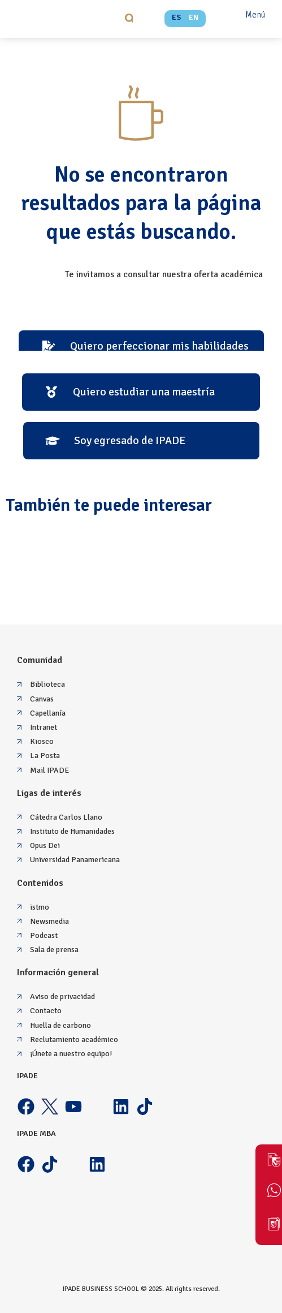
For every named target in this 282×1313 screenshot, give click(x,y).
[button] (130, 18)
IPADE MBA (36, 1133)
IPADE (27, 1075)
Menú (255, 15)
